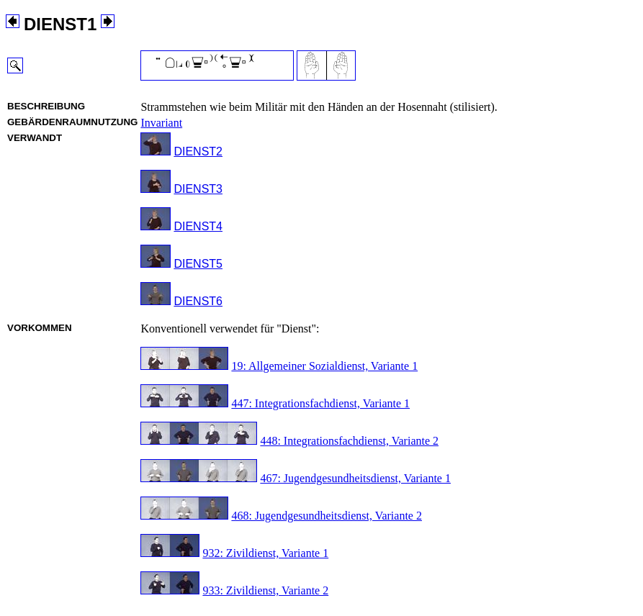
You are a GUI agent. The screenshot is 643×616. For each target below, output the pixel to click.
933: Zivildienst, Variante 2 (265, 590)
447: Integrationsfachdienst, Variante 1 (320, 403)
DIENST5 (198, 264)
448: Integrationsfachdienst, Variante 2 (349, 441)
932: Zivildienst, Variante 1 (265, 553)
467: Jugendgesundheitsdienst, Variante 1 (355, 478)
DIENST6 (198, 301)
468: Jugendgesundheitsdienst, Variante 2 (326, 515)
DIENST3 (198, 189)
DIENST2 (198, 151)
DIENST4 (198, 226)
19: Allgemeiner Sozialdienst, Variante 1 (324, 366)
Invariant (161, 123)
